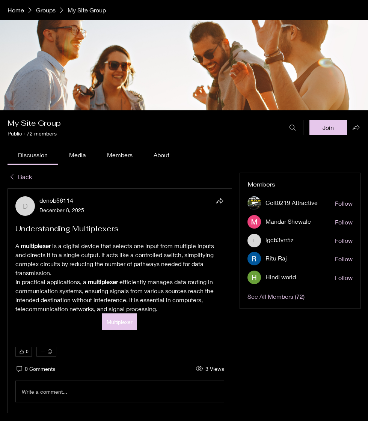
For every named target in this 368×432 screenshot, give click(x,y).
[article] (120, 300)
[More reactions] (46, 352)
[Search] (292, 127)
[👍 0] (23, 352)
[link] (33, 154)
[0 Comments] (35, 369)
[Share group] (355, 127)
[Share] (219, 200)
